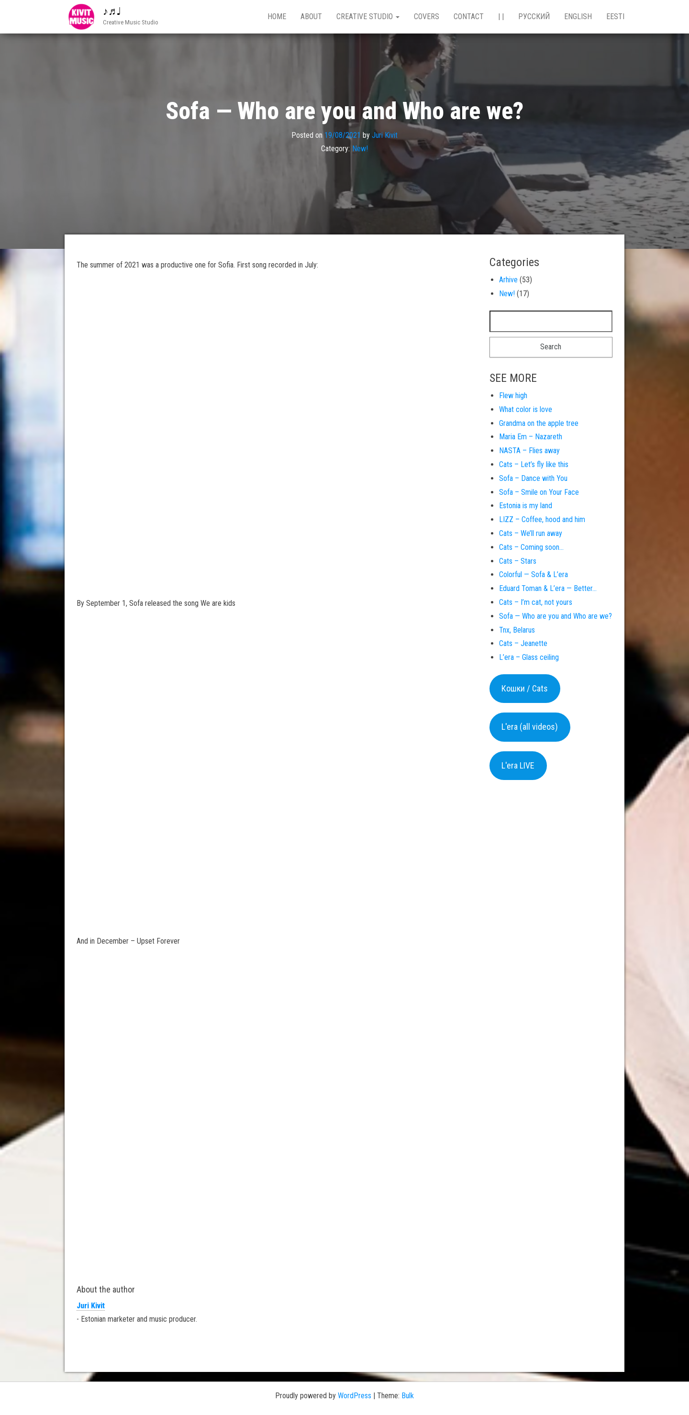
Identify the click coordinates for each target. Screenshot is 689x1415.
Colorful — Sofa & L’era (533, 574)
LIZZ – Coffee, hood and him (542, 519)
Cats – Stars (517, 561)
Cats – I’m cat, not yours (535, 602)
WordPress (354, 1395)
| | (501, 16)
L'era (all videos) (529, 727)
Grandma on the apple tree (538, 423)
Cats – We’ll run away (530, 533)
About (311, 16)
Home (276, 16)
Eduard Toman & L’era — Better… (548, 588)
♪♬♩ (112, 11)
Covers (426, 16)
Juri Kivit (385, 134)
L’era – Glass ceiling (529, 657)
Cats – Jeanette (523, 643)
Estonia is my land (525, 505)
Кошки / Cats (524, 688)
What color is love (525, 409)
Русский (534, 16)
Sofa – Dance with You (533, 478)
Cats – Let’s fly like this (533, 464)
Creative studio (368, 16)
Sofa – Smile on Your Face (539, 492)
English (578, 16)
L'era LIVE (517, 765)
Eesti (615, 16)
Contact (469, 16)
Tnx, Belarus (517, 630)
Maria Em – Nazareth (530, 436)
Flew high (513, 395)
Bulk (407, 1395)
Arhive (508, 279)
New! (360, 148)
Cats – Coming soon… (531, 547)
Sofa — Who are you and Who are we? (555, 616)
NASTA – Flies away (529, 450)
